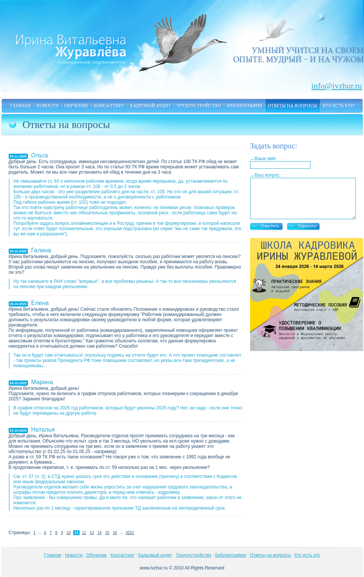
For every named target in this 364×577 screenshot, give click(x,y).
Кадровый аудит (155, 555)
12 (84, 533)
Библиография (230, 555)
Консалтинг (122, 555)
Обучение (96, 555)
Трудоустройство (193, 555)
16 (115, 533)
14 (99, 533)
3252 (130, 533)
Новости (73, 555)
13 (92, 533)
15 (107, 533)
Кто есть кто (307, 555)
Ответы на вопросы (270, 555)
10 (68, 533)
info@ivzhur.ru (328, 84)
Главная (52, 555)
